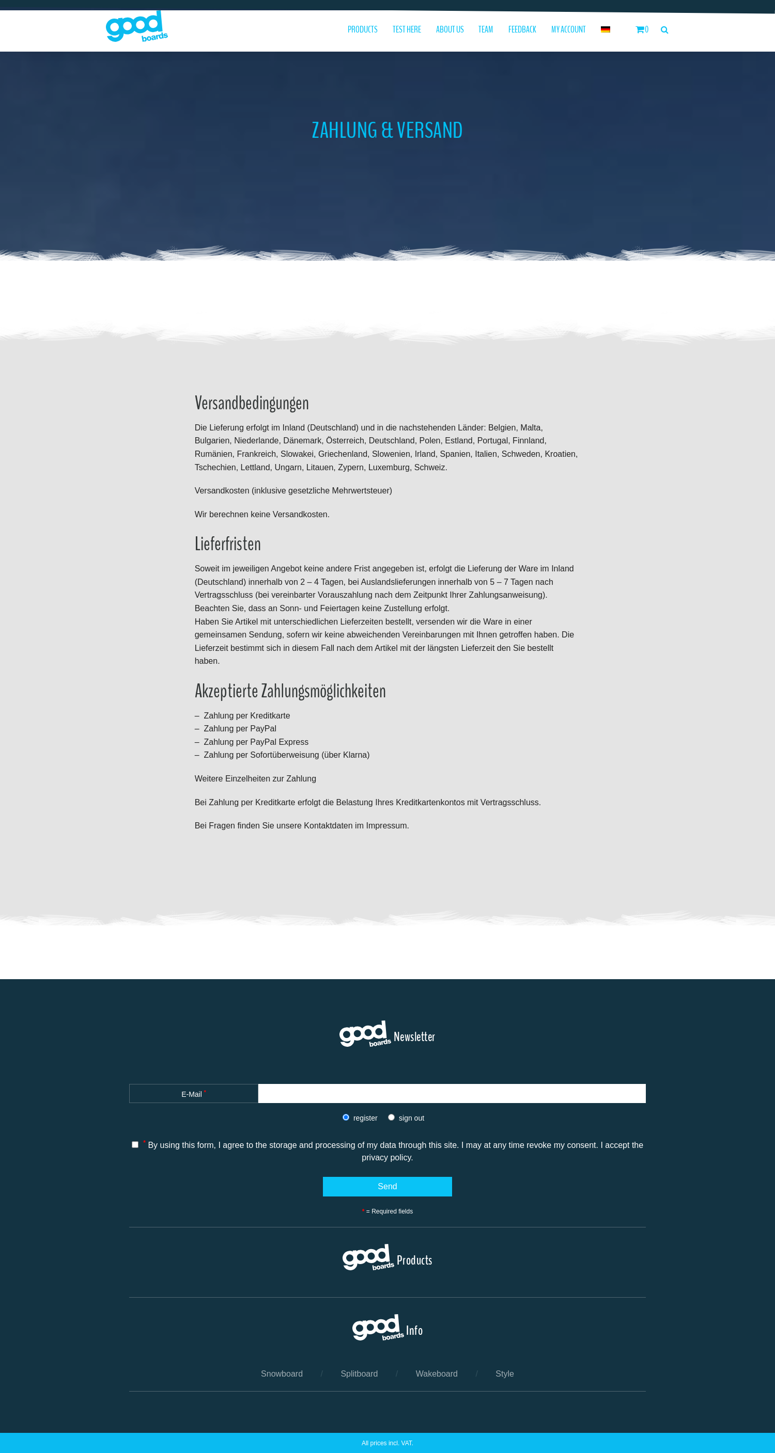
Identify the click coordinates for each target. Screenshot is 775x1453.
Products (363, 30)
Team (485, 30)
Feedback (522, 30)
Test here (407, 30)
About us (450, 30)
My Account (568, 30)
